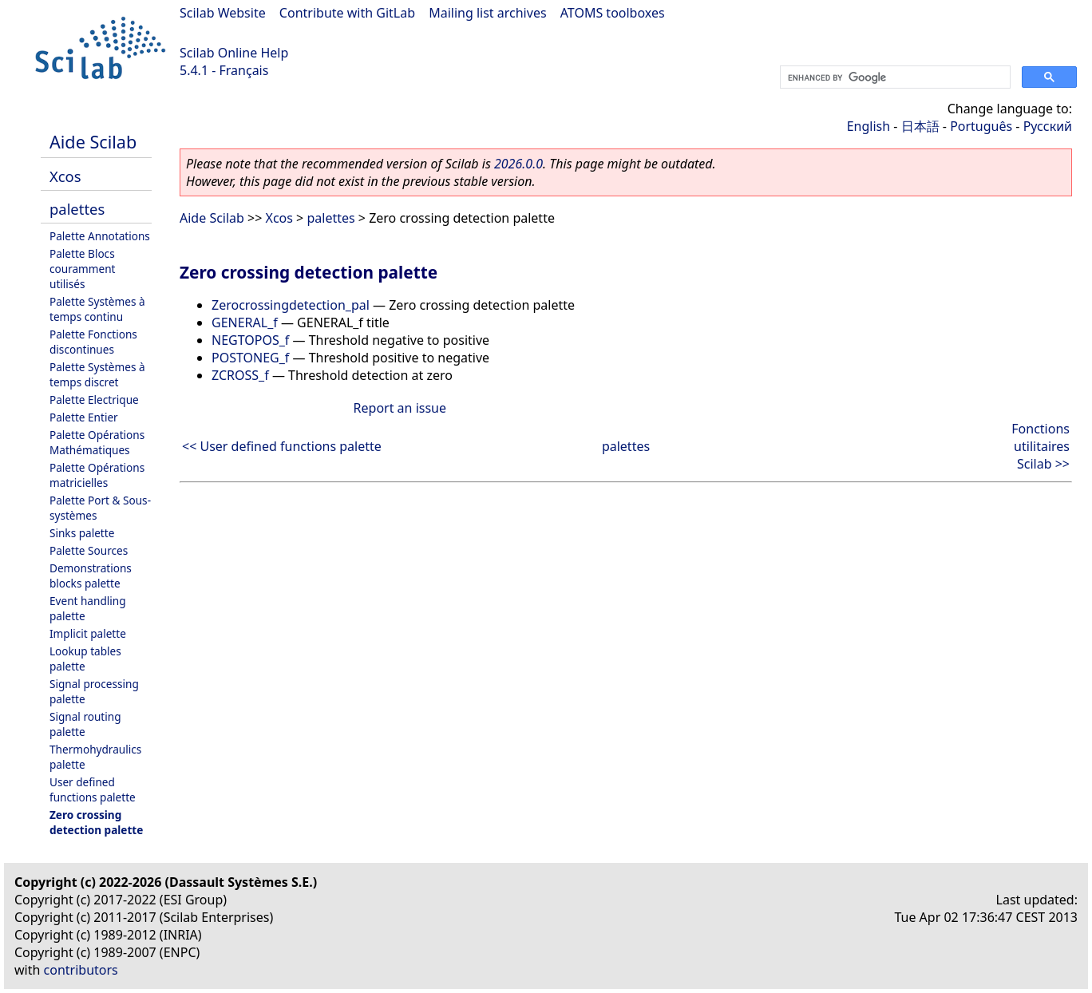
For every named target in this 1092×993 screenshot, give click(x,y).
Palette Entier (83, 417)
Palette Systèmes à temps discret (97, 374)
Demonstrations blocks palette (90, 575)
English (868, 126)
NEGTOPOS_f (250, 340)
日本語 (920, 126)
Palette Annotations (99, 235)
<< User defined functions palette (282, 446)
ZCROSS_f (240, 375)
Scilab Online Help (234, 52)
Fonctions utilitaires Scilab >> (1040, 446)
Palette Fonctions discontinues (93, 341)
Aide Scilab (92, 141)
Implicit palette (87, 633)
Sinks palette (81, 532)
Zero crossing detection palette (96, 822)
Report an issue (400, 408)
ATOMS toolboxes (612, 13)
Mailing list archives (487, 13)
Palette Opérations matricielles (96, 475)
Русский (1047, 126)
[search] (893, 77)
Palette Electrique (94, 399)
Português (981, 126)
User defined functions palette (92, 789)
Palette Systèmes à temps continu (97, 309)
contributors (81, 970)
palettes (77, 209)
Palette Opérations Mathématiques (96, 442)
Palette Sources (88, 550)
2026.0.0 (518, 163)
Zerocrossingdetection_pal (291, 305)
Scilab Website (223, 13)
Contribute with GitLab (347, 13)
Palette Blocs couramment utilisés (82, 268)
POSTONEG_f (250, 357)
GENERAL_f (245, 322)
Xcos (65, 176)
